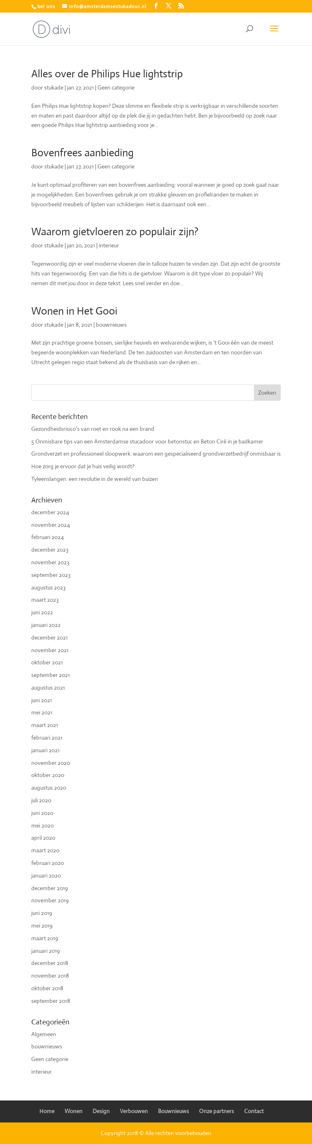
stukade (53, 87)
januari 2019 (45, 950)
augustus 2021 (48, 687)
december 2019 (49, 888)
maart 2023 (44, 599)
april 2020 (43, 837)
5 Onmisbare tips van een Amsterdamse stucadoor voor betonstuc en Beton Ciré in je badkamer (147, 441)
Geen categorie (116, 87)
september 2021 (50, 675)
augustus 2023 (48, 587)
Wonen (73, 1111)
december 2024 (50, 512)
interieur (109, 245)
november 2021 (50, 650)
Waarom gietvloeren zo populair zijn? (115, 231)
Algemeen (43, 1034)
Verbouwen (134, 1111)
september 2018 (50, 1000)
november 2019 (50, 900)
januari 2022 (46, 625)
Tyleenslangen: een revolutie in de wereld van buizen (94, 478)
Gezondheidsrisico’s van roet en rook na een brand (92, 428)
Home (46, 1111)
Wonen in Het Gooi (74, 310)
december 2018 (49, 963)
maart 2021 (44, 725)
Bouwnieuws (173, 1111)
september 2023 (50, 575)
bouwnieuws (111, 324)
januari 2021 (45, 750)
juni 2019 (41, 913)
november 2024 (50, 524)
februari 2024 (47, 537)
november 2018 (50, 975)
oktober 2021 (47, 662)
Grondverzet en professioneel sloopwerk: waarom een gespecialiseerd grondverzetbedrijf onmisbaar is (156, 453)
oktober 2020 (47, 775)
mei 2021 (41, 712)
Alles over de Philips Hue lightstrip (107, 73)
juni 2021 (41, 700)
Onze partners (216, 1111)
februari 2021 (47, 737)
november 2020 (50, 762)
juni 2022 (42, 612)
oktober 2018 (47, 988)
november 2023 (50, 562)
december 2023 (49, 549)
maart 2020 (45, 850)
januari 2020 (46, 875)
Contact (254, 1111)
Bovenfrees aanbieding (82, 152)
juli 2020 (41, 800)
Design (101, 1111)
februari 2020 (47, 863)
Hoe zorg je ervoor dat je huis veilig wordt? (82, 466)
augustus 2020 (48, 787)
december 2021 (49, 637)
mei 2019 (41, 925)
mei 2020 (42, 825)
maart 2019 (44, 938)
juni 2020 (42, 813)
